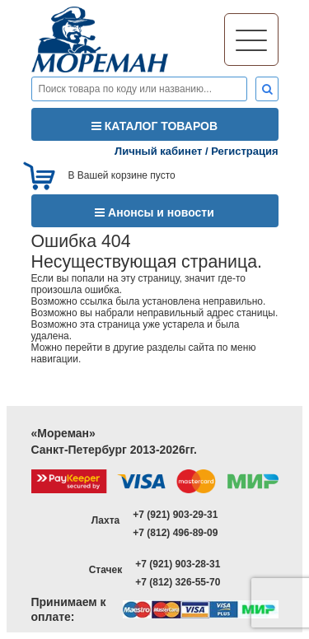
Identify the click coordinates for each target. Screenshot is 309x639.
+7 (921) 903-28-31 (177, 564)
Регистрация (244, 151)
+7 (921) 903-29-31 (175, 514)
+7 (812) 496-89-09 (175, 533)
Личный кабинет (158, 151)
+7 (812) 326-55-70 (177, 582)
